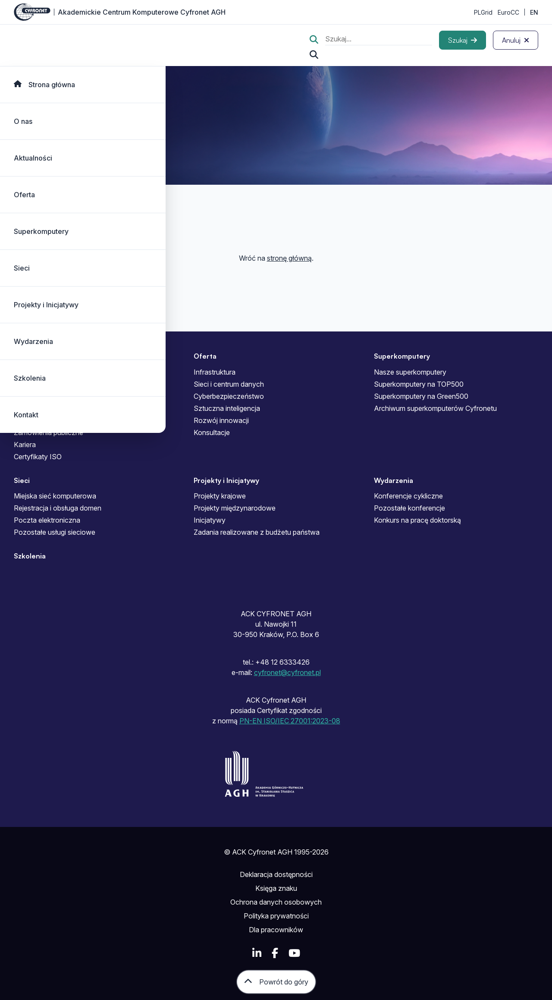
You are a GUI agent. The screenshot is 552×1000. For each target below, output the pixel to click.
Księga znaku (276, 888)
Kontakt (26, 414)
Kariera (25, 444)
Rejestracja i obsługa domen (57, 508)
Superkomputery (41, 231)
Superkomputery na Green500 (421, 396)
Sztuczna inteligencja (227, 408)
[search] (378, 40)
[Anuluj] (515, 40)
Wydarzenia (33, 341)
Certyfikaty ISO (38, 456)
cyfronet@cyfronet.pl (287, 672)
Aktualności (33, 158)
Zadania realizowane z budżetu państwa (257, 532)
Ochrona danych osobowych (276, 902)
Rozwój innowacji (221, 420)
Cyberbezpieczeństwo (229, 396)
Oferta (24, 194)
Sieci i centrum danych (229, 384)
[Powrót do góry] (276, 982)
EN (534, 12)
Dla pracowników (276, 929)
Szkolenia (30, 378)
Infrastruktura (214, 372)
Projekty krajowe (220, 496)
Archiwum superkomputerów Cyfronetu (435, 408)
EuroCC (508, 12)
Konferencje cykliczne (408, 496)
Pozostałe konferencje (409, 508)
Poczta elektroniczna (47, 520)
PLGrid (483, 12)
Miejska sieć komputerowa (55, 496)
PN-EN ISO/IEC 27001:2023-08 (289, 720)
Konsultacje (212, 432)
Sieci (22, 268)
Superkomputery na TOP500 (419, 384)
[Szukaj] (462, 40)
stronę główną (289, 258)
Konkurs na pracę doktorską (417, 520)
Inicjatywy (210, 520)
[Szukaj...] (314, 55)
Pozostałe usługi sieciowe (54, 532)
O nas (23, 121)
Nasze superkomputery (410, 372)
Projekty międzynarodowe (235, 508)
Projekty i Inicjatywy (46, 304)
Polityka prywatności (276, 916)
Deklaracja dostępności (276, 874)
